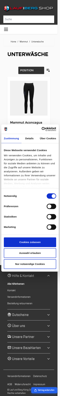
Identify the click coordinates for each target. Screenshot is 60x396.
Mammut (24, 41)
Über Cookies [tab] (48, 138)
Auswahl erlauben (30, 253)
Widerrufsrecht (23, 384)
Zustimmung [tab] (11, 138)
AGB (9, 384)
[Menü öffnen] (6, 29)
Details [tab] (29, 138)
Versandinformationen (18, 297)
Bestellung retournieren (19, 303)
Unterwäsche (37, 41)
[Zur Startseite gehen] (28, 9)
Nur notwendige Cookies (30, 264)
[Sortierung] (31, 70)
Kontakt (11, 290)
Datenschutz (40, 376)
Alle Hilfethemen (15, 284)
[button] (28, 275)
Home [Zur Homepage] (13, 41)
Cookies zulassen (29, 242)
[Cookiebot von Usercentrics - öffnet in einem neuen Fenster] (42, 129)
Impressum (39, 384)
